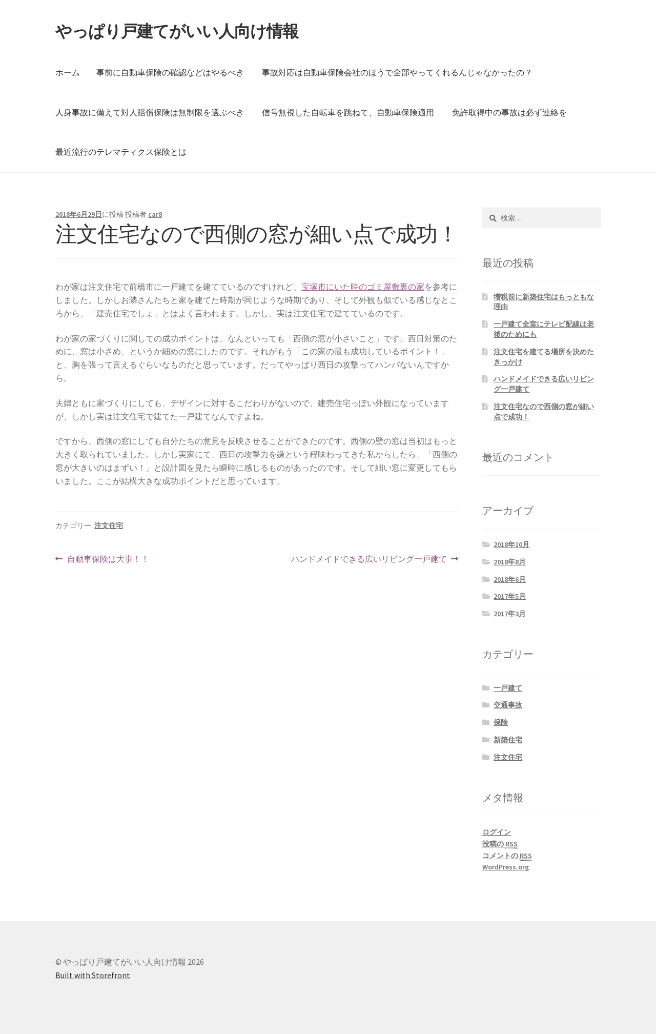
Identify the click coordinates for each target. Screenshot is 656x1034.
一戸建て (508, 688)
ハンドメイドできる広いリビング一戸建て (369, 559)
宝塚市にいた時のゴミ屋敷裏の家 (362, 286)
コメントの (507, 856)
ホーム (67, 72)
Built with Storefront (92, 975)
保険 (501, 722)
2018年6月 (510, 579)
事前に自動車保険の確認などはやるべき (170, 72)
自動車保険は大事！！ (108, 559)
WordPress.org (505, 866)
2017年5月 (510, 596)
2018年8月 (510, 561)
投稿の (500, 844)
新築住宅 (508, 739)
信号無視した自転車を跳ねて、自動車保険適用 (348, 112)
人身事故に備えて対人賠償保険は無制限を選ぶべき (149, 112)
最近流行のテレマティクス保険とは (121, 152)
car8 (155, 214)
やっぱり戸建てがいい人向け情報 (176, 31)
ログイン (496, 832)
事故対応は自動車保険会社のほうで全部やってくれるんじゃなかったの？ (397, 72)
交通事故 (508, 704)
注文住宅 (108, 525)
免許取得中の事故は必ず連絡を (509, 112)
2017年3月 (510, 613)
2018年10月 (511, 544)
